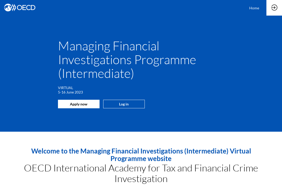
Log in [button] (124, 104)
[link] (254, 8)
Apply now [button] (78, 104)
